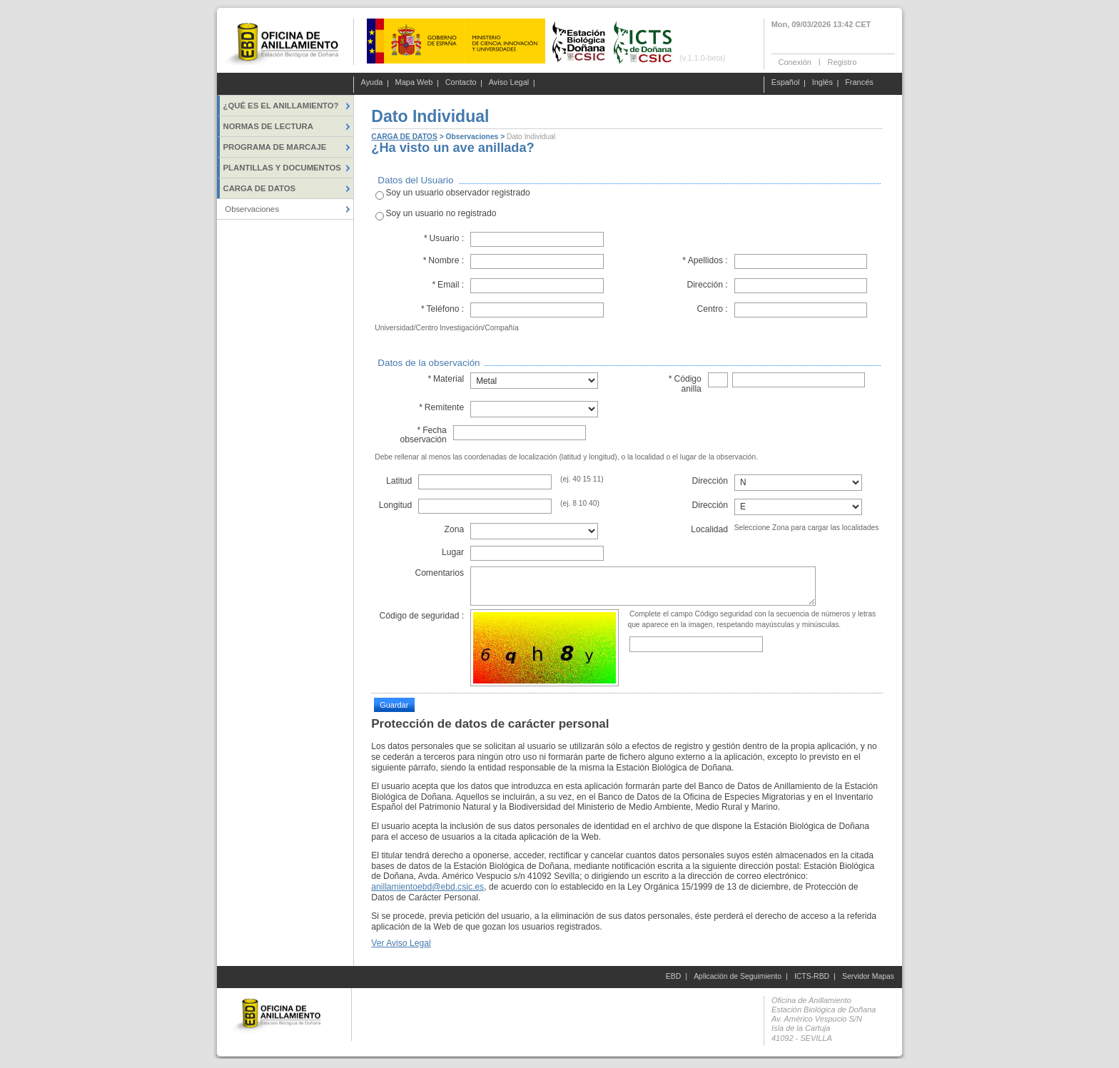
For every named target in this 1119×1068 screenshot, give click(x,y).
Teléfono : (442, 309)
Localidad (709, 529)
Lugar (453, 552)
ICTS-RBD (811, 976)
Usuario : (444, 238)
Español (785, 82)
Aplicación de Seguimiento (737, 976)
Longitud (395, 505)
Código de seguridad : (421, 616)
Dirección (710, 481)
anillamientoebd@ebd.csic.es (427, 887)
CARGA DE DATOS (404, 137)
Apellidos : (705, 260)
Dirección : (707, 285)
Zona (454, 529)
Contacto (461, 82)
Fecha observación (423, 434)
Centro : (712, 309)
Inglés (822, 82)
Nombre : (443, 260)
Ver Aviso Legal (400, 943)
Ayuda (372, 82)
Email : (448, 285)
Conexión (795, 61)
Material (445, 379)
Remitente (441, 407)
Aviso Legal (509, 82)
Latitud (399, 481)
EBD (673, 976)
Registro (841, 61)
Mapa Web (414, 82)
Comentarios (439, 573)
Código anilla (685, 383)
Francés (859, 82)
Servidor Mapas (868, 976)
